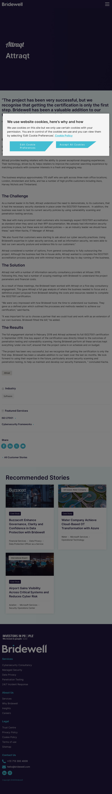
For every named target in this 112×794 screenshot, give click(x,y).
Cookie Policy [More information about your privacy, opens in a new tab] (64, 135)
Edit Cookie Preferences (28, 146)
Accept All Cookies (72, 144)
